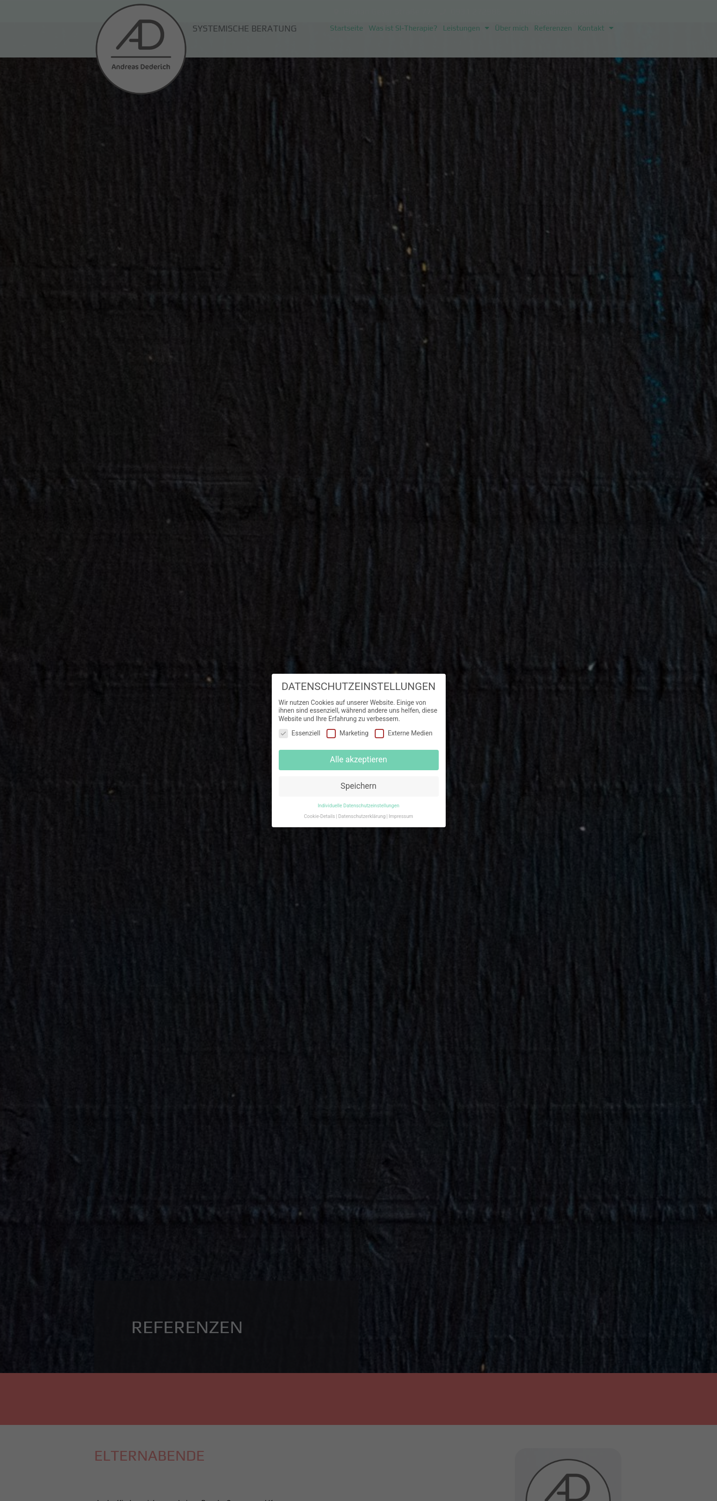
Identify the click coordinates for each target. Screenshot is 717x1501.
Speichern (358, 784)
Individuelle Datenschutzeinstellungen (358, 803)
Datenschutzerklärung (361, 814)
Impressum (401, 814)
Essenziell (299, 731)
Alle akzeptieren (358, 757)
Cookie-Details (319, 814)
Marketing (347, 731)
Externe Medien (403, 731)
